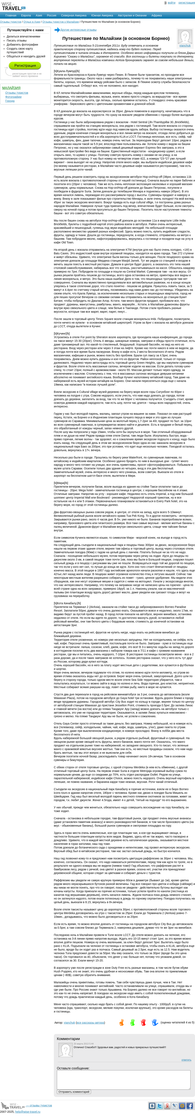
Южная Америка (102, 15)
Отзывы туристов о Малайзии (60, 21)
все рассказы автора (90, 1022)
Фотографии (13, 96)
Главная (10, 15)
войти (171, 2)
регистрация (187, 2)
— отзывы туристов (26, 1109)
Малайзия (11, 88)
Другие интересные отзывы (75, 29)
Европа (26, 15)
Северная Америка (73, 15)
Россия (51, 15)
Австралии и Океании (132, 15)
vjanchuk (185, 45)
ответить (186, 1059)
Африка (157, 15)
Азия (39, 15)
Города (10, 100)
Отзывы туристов (10, 21)
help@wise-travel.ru (27, 1115)
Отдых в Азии (31, 21)
